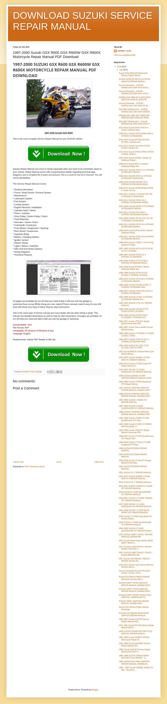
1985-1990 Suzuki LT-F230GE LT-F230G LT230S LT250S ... (136, 334)
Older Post (99, 462)
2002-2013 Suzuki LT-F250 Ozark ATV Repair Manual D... (135, 364)
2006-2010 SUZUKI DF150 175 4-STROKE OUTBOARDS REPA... (134, 183)
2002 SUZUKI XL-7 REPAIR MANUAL (135, 482)
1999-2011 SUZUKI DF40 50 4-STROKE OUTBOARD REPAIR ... (136, 237)
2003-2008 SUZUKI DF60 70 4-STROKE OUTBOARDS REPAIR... (136, 207)
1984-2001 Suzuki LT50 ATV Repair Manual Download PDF (134, 322)
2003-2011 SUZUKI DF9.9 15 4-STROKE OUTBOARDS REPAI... (134, 201)
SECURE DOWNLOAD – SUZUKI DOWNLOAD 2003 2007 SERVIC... (135, 110)
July (121, 70)
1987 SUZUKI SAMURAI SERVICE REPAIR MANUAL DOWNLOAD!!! (134, 389)
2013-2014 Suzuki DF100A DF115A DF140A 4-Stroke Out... (134, 141)
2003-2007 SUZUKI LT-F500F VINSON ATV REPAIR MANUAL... (135, 499)
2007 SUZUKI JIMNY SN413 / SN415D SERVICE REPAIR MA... (135, 535)
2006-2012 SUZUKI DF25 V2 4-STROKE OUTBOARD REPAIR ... (136, 171)
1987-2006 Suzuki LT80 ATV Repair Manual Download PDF (134, 431)
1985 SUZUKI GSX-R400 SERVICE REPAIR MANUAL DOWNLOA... (134, 662)
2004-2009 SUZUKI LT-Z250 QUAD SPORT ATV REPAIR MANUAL (134, 511)
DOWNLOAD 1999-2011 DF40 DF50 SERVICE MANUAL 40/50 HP (134, 98)
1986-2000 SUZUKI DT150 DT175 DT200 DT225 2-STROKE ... (133, 310)
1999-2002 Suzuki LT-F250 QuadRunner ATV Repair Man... (136, 437)
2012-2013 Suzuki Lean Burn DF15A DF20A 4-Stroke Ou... (134, 147)
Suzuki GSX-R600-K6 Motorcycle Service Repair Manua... (133, 74)
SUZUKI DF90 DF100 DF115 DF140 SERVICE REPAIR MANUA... (134, 80)
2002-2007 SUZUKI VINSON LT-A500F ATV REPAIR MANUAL (135, 487)
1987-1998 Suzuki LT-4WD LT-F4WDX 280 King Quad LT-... (135, 425)
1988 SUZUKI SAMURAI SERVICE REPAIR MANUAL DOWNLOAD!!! (134, 395)
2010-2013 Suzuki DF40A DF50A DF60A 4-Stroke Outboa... (136, 153)
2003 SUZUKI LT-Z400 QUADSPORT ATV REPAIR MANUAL (135, 493)
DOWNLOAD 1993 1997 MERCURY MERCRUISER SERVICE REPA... (134, 116)
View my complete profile (124, 55)
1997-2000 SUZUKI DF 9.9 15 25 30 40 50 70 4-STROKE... (136, 249)
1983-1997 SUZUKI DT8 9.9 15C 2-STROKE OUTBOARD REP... (134, 340)
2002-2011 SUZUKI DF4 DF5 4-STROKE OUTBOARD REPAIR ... (134, 213)
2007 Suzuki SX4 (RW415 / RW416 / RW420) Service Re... (134, 560)
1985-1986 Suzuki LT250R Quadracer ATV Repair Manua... (135, 383)
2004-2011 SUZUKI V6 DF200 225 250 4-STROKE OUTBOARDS (135, 195)
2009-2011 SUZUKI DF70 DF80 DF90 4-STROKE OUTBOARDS (136, 134)
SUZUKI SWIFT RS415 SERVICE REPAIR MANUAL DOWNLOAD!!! (134, 590)
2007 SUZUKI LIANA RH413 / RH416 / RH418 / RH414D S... (135, 548)
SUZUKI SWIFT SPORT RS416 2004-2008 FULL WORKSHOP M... (135, 596)
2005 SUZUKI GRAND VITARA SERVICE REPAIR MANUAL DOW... (135, 377)
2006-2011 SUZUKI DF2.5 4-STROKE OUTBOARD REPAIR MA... (135, 177)
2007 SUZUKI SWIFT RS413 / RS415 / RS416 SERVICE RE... (135, 554)
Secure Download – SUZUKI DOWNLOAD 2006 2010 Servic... (134, 86)
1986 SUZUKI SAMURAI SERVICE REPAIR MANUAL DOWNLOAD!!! (134, 413)
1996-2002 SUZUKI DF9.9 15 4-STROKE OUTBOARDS (132, 256)
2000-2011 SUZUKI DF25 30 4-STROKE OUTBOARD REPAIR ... (136, 225)
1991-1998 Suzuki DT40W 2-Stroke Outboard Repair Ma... (134, 268)
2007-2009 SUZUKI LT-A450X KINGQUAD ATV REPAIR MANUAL (135, 505)
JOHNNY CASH (124, 51)
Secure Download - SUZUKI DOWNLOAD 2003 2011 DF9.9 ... (134, 92)
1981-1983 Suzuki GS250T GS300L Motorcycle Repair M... (134, 638)
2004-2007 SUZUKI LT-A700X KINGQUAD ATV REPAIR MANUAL (135, 371)
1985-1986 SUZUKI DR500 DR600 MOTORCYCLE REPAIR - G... (134, 657)
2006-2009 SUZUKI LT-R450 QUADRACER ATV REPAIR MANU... (136, 529)
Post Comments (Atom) (35, 466)
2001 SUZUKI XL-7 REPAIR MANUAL (135, 472)
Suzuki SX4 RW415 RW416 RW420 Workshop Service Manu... (134, 578)
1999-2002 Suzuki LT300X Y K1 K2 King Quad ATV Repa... (136, 243)
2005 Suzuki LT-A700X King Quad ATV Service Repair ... (135, 517)
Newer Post (19, 462)
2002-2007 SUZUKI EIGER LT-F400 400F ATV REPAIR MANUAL (134, 358)
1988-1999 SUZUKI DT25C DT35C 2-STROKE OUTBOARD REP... (135, 286)
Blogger (95, 690)
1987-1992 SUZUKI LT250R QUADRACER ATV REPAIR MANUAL (136, 407)
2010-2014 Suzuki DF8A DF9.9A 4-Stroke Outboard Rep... (134, 129)
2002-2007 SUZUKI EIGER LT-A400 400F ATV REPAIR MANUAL (134, 477)
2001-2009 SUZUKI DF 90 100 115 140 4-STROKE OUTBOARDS (136, 219)
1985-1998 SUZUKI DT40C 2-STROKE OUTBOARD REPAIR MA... (135, 298)
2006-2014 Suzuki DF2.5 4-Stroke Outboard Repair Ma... (133, 165)
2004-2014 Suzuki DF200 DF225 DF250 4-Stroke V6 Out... (136, 189)
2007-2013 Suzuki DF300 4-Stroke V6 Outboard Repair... (135, 159)
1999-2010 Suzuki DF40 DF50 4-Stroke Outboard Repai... (136, 231)
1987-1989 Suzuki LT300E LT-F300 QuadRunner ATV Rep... (134, 419)
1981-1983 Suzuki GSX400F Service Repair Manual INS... (134, 644)
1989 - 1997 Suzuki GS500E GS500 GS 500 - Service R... (136, 669)
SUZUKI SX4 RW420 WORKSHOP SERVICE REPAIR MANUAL (134, 614)
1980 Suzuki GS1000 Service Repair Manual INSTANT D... (134, 650)
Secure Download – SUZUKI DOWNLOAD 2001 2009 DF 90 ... (134, 104)
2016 (119, 67)
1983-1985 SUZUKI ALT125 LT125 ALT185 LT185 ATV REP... (134, 346)
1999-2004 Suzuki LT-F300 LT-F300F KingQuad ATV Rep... (135, 443)
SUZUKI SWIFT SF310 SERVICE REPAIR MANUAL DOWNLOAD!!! (134, 584)
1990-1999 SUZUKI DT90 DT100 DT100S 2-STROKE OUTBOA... (134, 274)
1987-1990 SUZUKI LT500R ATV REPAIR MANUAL (133, 401)
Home (59, 462)
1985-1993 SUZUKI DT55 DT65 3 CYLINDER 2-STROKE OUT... (133, 316)
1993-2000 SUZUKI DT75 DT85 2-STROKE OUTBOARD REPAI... (133, 262)
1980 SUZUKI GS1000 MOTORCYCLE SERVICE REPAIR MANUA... (135, 632)
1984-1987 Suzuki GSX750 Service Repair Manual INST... (134, 620)
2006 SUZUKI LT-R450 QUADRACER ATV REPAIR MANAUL (135, 523)
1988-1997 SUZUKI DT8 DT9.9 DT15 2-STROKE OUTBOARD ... (136, 292)
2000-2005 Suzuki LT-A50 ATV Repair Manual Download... (135, 461)
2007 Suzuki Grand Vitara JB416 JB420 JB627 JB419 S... (136, 541)
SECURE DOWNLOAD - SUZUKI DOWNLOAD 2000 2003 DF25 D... (135, 122)
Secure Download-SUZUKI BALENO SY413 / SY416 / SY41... (134, 572)
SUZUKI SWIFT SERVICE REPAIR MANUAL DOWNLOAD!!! (134, 602)
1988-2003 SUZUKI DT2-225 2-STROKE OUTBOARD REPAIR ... (136, 280)
